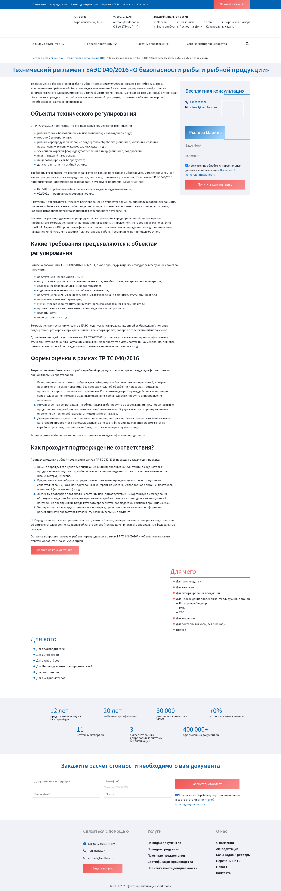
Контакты (142, 4)
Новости (128, 4)
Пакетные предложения (152, 44)
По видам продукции (98, 44)
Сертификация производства (207, 44)
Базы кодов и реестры (84, 4)
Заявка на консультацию (54, 550)
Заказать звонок (232, 4)
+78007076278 (122, 16)
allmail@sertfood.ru (126, 22)
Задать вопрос (102, 868)
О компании (39, 4)
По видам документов (45, 44)
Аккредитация (58, 4)
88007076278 (195, 102)
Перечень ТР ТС (110, 4)
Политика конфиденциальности (172, 868)
